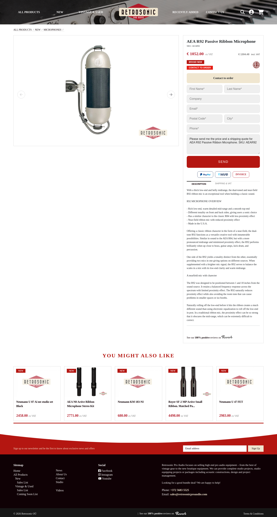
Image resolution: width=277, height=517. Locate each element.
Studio (59, 479)
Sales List (22, 479)
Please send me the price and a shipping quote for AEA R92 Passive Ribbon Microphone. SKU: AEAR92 (223, 144)
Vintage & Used (91, 12)
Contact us (215, 12)
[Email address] (215, 446)
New (60, 12)
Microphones (52, 29)
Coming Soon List (27, 491)
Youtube (104, 476)
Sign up (256, 446)
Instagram (105, 472)
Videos (60, 487)
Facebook (105, 468)
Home (16, 468)
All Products (29, 12)
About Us (61, 471)
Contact (60, 475)
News (59, 467)
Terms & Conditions (253, 511)
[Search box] (235, 12)
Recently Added (185, 12)
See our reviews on (209, 337)
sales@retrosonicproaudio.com (188, 491)
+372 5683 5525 (179, 487)
